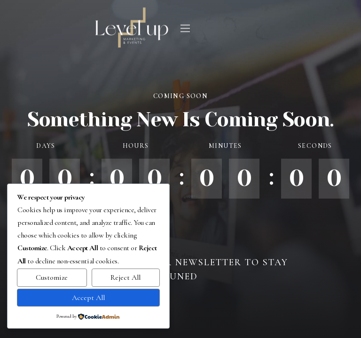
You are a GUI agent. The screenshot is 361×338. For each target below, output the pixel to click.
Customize (52, 277)
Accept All (88, 297)
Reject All (125, 277)
